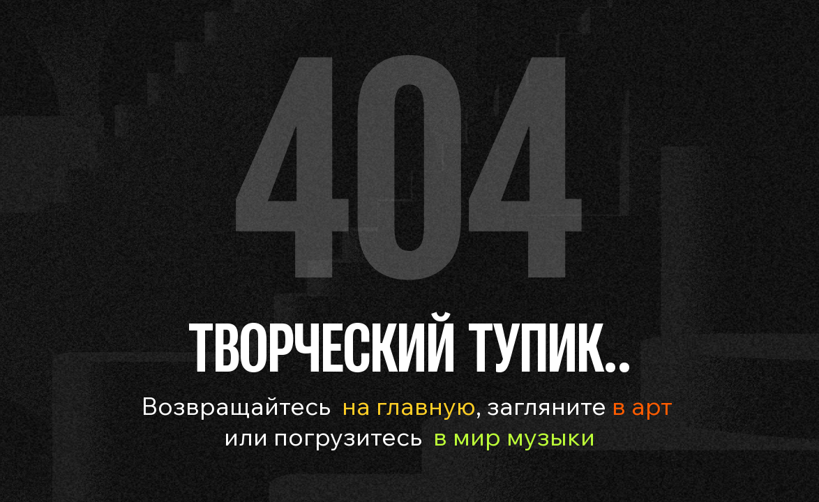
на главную (409, 405)
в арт (639, 405)
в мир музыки (514, 436)
